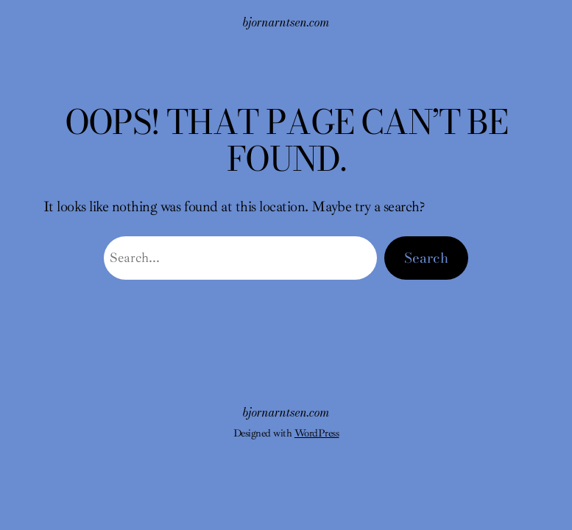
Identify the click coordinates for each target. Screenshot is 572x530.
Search (426, 257)
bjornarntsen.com (286, 22)
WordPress (316, 432)
